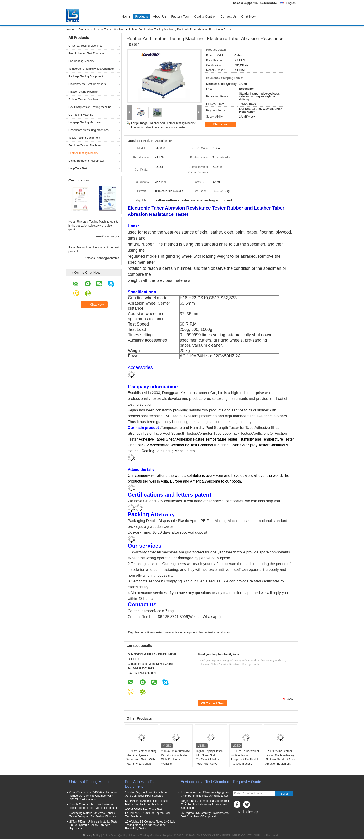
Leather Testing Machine (109, 29)
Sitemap (252, 812)
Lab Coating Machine (81, 61)
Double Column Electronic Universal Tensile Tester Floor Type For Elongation (94, 806)
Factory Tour (180, 16)
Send (284, 793)
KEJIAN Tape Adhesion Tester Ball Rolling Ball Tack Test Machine (146, 802)
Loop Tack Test (77, 168)
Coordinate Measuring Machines (88, 130)
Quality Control (205, 16)
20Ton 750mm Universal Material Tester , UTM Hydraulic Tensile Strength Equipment (93, 825)
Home (126, 16)
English (292, 3)
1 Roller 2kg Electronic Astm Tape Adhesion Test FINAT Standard (146, 794)
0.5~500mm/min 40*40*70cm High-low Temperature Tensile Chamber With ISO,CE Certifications (93, 796)
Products (141, 16)
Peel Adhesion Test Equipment (87, 53)
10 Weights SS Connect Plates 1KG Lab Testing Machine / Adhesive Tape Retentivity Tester (150, 825)
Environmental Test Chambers (87, 84)
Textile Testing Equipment (84, 137)
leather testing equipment (214, 632)
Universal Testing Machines (85, 45)
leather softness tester (148, 632)
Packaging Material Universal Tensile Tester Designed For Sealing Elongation (93, 814)
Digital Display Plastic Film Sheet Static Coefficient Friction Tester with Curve (209, 757)
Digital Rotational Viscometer (86, 160)
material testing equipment (180, 632)
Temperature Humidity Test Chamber (91, 68)
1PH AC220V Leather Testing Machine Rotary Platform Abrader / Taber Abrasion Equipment (280, 757)
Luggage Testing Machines (85, 122)
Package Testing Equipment (85, 76)
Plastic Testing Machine (83, 91)
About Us (159, 16)
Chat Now (248, 16)
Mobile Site (241, 817)
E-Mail (239, 812)
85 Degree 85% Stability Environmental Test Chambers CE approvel (205, 814)
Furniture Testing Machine (84, 145)
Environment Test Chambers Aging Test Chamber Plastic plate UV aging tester (205, 794)
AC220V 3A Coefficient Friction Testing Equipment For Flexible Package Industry (245, 757)
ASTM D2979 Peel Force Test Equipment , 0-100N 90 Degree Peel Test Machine (147, 813)
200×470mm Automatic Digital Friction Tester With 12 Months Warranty (175, 757)
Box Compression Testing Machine (89, 107)
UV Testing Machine (80, 114)
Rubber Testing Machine (83, 99)
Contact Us (228, 16)
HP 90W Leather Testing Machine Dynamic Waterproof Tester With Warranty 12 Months (142, 757)
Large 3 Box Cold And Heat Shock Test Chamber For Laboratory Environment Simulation (205, 804)
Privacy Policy (92, 835)
